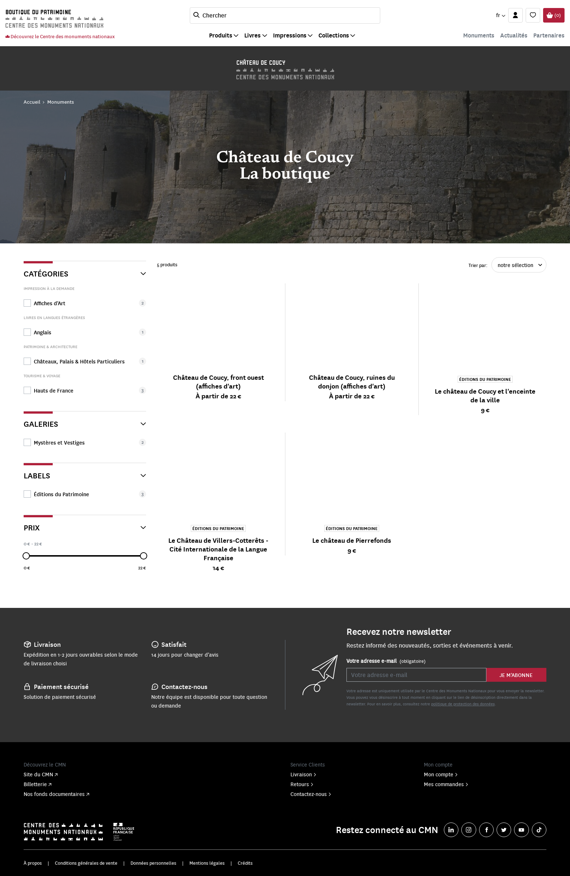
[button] (500, 15)
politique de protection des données (463, 703)
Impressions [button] (289, 35)
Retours (302, 784)
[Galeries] (85, 420)
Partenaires (549, 35)
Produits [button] (220, 35)
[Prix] (85, 524)
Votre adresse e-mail (386, 661)
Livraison (303, 774)
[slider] (26, 556)
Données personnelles (153, 863)
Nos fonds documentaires (56, 793)
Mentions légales (207, 863)
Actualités (513, 35)
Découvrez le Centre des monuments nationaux (60, 36)
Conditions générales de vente (86, 863)
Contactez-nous (311, 793)
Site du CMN (41, 774)
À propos (33, 863)
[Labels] (85, 472)
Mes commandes (446, 784)
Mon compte (441, 774)
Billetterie (38, 784)
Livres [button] (252, 35)
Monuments (478, 35)
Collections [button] (333, 35)
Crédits (245, 863)
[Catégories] (85, 270)
